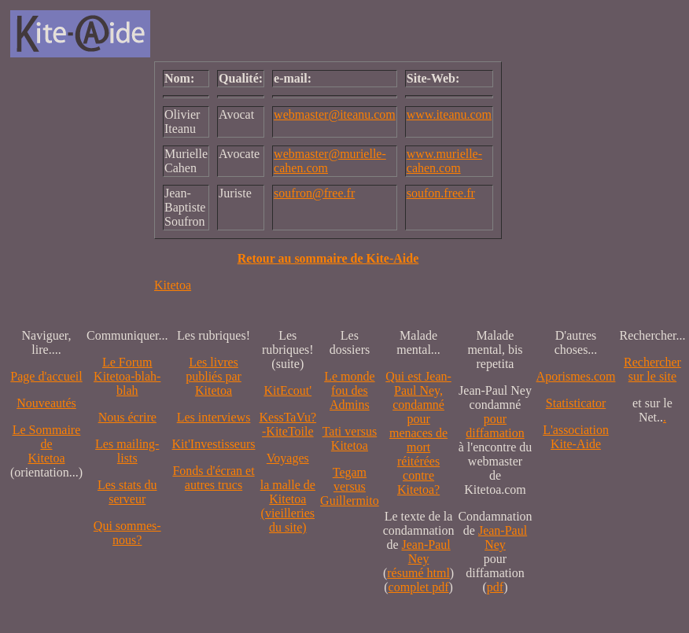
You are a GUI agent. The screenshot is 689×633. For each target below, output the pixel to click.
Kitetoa (172, 285)
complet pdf (419, 587)
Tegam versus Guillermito (349, 486)
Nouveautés (46, 403)
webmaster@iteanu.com (335, 114)
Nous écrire (127, 417)
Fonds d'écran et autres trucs (213, 477)
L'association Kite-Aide (576, 437)
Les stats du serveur (127, 492)
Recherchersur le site (652, 369)
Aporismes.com (576, 376)
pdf (495, 587)
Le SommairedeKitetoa (47, 444)
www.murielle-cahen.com (444, 161)
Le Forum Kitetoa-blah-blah (127, 376)
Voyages (288, 458)
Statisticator (576, 403)
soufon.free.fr (441, 193)
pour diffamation (495, 426)
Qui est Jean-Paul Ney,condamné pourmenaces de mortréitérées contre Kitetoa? (418, 433)
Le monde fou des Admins (349, 390)
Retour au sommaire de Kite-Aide (328, 258)
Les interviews (214, 417)
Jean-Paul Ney (426, 551)
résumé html (418, 573)
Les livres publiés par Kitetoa (213, 376)
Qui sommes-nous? (127, 533)
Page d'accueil (46, 376)
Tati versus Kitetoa (350, 438)
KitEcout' (287, 390)
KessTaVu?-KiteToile (288, 424)
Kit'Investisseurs (214, 444)
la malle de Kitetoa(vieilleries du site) (287, 506)
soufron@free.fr (314, 193)
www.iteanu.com (449, 114)
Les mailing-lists (127, 451)
